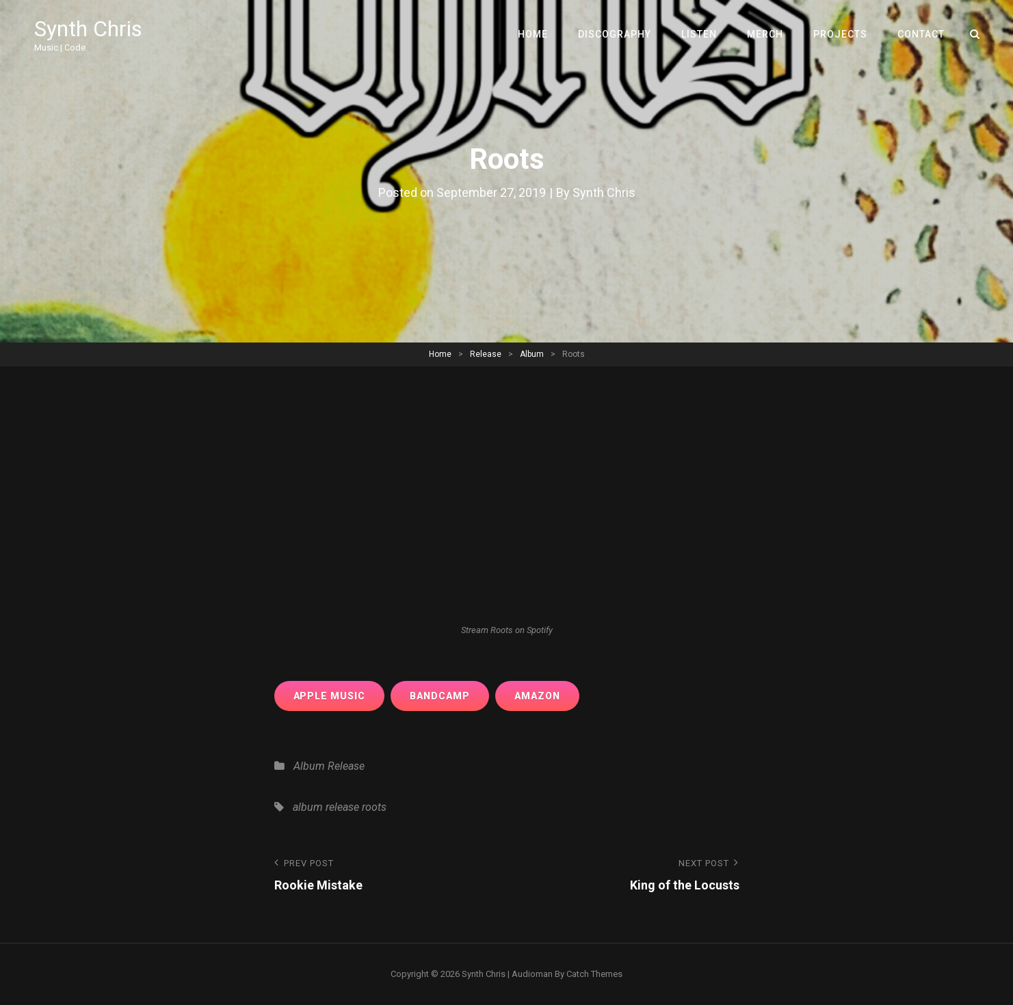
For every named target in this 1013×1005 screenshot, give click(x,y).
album (308, 807)
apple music (329, 696)
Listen (699, 34)
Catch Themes (594, 974)
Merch (765, 34)
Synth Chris (88, 29)
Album (532, 354)
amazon (537, 696)
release (342, 807)
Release (485, 354)
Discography (614, 34)
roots (374, 807)
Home (533, 34)
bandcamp (440, 696)
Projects (840, 34)
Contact (921, 34)
